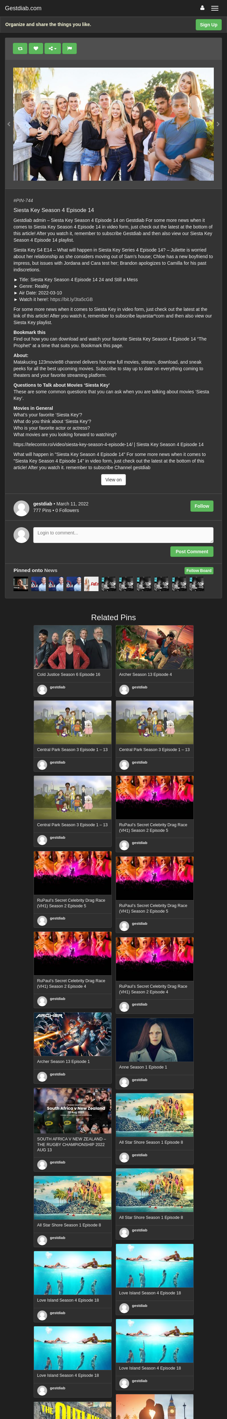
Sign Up (208, 24)
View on (113, 479)
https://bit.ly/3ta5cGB (71, 299)
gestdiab (58, 687)
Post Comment (192, 551)
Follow (202, 506)
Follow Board (199, 570)
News (50, 570)
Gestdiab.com (23, 8)
